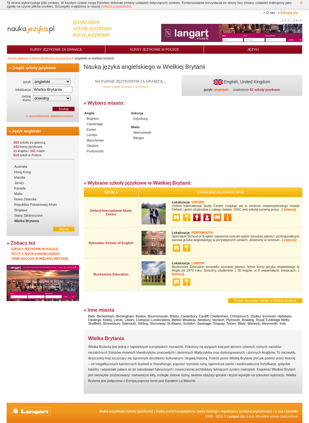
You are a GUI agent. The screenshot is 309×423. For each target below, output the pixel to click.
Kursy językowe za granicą (56, 49)
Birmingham (125, 316)
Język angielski (26, 131)
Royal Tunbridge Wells (272, 320)
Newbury (204, 320)
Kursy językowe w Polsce (154, 49)
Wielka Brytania (26, 221)
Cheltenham (219, 316)
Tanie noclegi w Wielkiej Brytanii (39, 258)
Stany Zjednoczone (28, 215)
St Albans (174, 323)
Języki (253, 49)
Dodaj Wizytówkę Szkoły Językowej (126, 411)
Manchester (95, 140)
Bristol (174, 316)
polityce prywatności (116, 6)
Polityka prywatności (255, 411)
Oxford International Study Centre (111, 212)
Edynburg (140, 118)
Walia (135, 127)
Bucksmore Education (111, 274)
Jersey (19, 183)
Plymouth (233, 320)
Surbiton (189, 323)
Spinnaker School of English (110, 243)
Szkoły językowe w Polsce (34, 249)
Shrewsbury (111, 323)
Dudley (255, 316)
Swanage (204, 323)
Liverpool (143, 320)
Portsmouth (95, 151)
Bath (91, 316)
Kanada (20, 188)
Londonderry (160, 320)
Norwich (218, 320)
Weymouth (269, 323)
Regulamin (229, 411)
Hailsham (284, 316)
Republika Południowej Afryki (35, 204)
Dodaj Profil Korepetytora (175, 411)
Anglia (89, 113)
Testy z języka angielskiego (35, 254)
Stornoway (157, 323)
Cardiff (204, 316)
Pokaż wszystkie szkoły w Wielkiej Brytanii (265, 300)
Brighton (93, 118)
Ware (242, 323)
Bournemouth (158, 316)
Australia (20, 166)
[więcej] (290, 209)
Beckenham (105, 316)
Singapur (20, 210)
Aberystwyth (142, 132)
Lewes (129, 320)
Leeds (118, 320)
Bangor (138, 138)
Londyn (92, 135)
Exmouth (269, 316)
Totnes (231, 323)
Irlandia (19, 177)
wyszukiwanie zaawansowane (51, 116)
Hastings (94, 320)
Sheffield (94, 323)
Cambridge (95, 124)
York (282, 323)
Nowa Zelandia (25, 199)
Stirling (143, 323)
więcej (63, 229)
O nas (270, 12)
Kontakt (292, 411)
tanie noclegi (208, 411)
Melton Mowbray (184, 320)
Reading (248, 320)
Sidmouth (129, 323)
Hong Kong (22, 172)
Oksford (92, 146)
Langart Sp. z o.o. (241, 416)
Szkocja (137, 113)
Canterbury (189, 316)
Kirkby (107, 320)
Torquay (218, 323)
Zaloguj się (289, 12)
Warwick (253, 323)
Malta (18, 194)
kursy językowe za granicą (51, 58)
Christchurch (239, 316)
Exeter (91, 129)
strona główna (18, 58)
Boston (141, 316)
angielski (221, 89)
